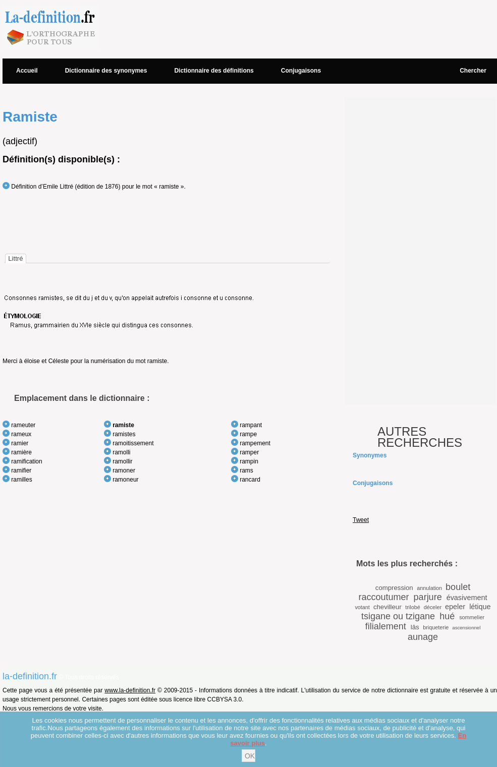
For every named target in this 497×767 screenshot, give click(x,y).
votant (362, 607)
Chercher (473, 70)
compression (394, 588)
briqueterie (436, 627)
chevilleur (387, 607)
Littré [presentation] (15, 258)
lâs (415, 627)
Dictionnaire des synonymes (106, 70)
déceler (432, 607)
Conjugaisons (301, 70)
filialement (385, 626)
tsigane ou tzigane (398, 616)
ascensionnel (466, 627)
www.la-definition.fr (129, 690)
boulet (458, 587)
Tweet (361, 519)
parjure (428, 597)
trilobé (412, 607)
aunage (423, 637)
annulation (429, 588)
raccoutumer (384, 597)
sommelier (471, 617)
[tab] (15, 258)
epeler (455, 607)
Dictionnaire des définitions (213, 70)
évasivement (467, 598)
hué (447, 616)
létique (479, 607)
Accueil (27, 70)
